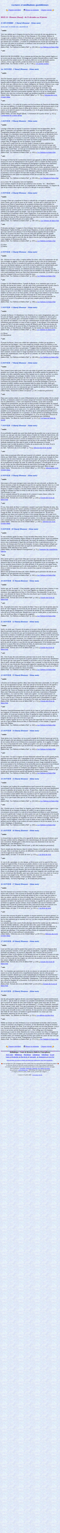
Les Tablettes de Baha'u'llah (48, 47)
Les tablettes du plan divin (44, 1015)
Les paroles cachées (41, 63)
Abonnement (42, 1057)
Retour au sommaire (31, 10)
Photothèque (27, 1055)
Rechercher (15, 1057)
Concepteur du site (37, 1075)
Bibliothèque (18, 1055)
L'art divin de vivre (43, 854)
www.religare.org (23, 1070)
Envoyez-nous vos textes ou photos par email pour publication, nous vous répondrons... (30, 1060)
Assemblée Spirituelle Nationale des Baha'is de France (35, 1068)
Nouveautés (32, 1057)
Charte (8, 1057)
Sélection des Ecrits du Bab (42, 448)
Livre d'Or (51, 1057)
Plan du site (24, 1057)
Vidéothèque (45, 1055)
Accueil (52, 1055)
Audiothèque (36, 1055)
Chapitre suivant (47, 10)
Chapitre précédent (13, 10)
